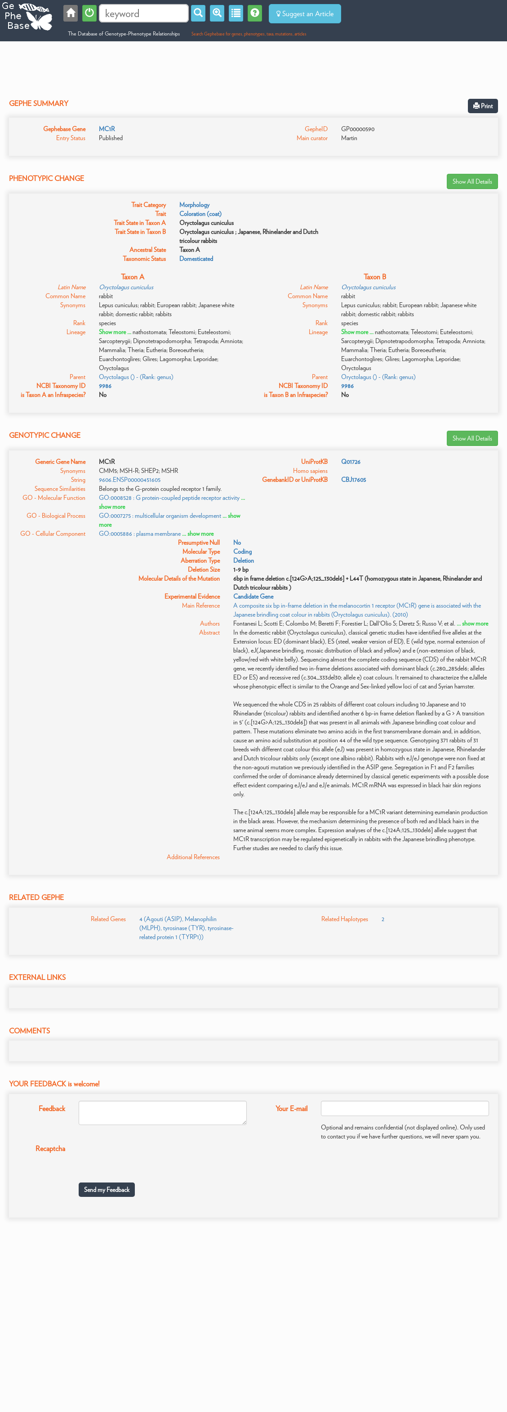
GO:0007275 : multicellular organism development (160, 515)
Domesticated (196, 258)
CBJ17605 (353, 479)
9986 (105, 385)
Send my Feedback (106, 1189)
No (237, 542)
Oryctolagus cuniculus (126, 287)
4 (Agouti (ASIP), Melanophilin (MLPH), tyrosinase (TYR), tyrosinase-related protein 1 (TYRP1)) (186, 927)
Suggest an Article (305, 13)
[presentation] (147, 1158)
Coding (242, 551)
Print (483, 106)
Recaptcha (50, 1148)
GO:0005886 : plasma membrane (140, 533)
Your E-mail (291, 1108)
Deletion (243, 560)
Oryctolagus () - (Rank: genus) (136, 376)
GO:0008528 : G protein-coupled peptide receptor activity (169, 497)
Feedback (52, 1108)
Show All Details (472, 181)
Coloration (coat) (200, 213)
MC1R (107, 128)
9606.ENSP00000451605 (129, 479)
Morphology (194, 204)
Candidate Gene (253, 596)
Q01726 (350, 461)
